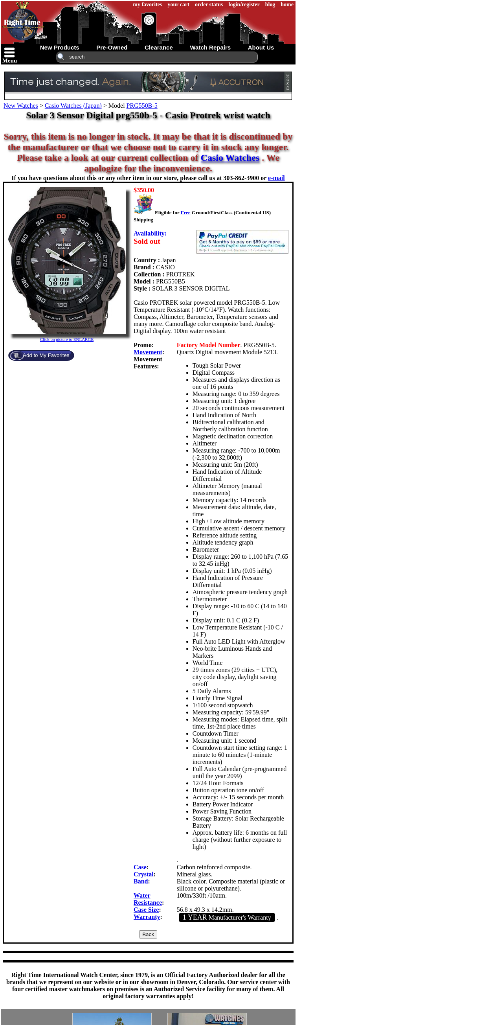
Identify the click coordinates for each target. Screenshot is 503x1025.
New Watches (21, 105)
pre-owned (111, 47)
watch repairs (210, 47)
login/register (244, 4)
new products (59, 47)
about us (261, 47)
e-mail (276, 178)
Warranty (147, 916)
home (287, 4)
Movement (148, 352)
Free (185, 212)
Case (140, 867)
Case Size (146, 909)
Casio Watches (230, 158)
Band (141, 881)
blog (270, 4)
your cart (178, 4)
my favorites (147, 4)
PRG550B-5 (142, 105)
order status (209, 4)
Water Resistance (148, 899)
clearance (159, 47)
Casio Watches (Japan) (73, 105)
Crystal (144, 874)
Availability (149, 233)
